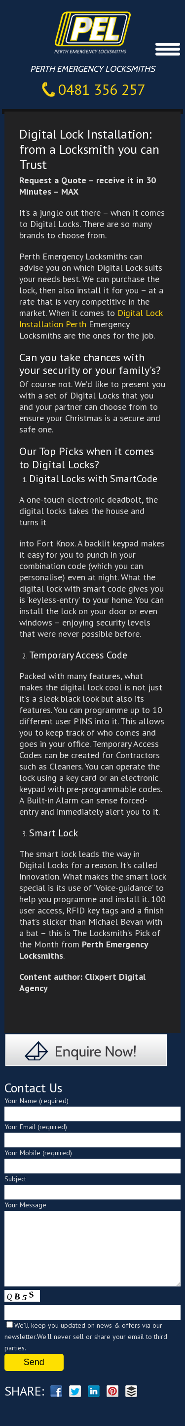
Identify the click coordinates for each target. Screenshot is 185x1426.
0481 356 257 (101, 89)
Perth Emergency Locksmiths (102, 31)
